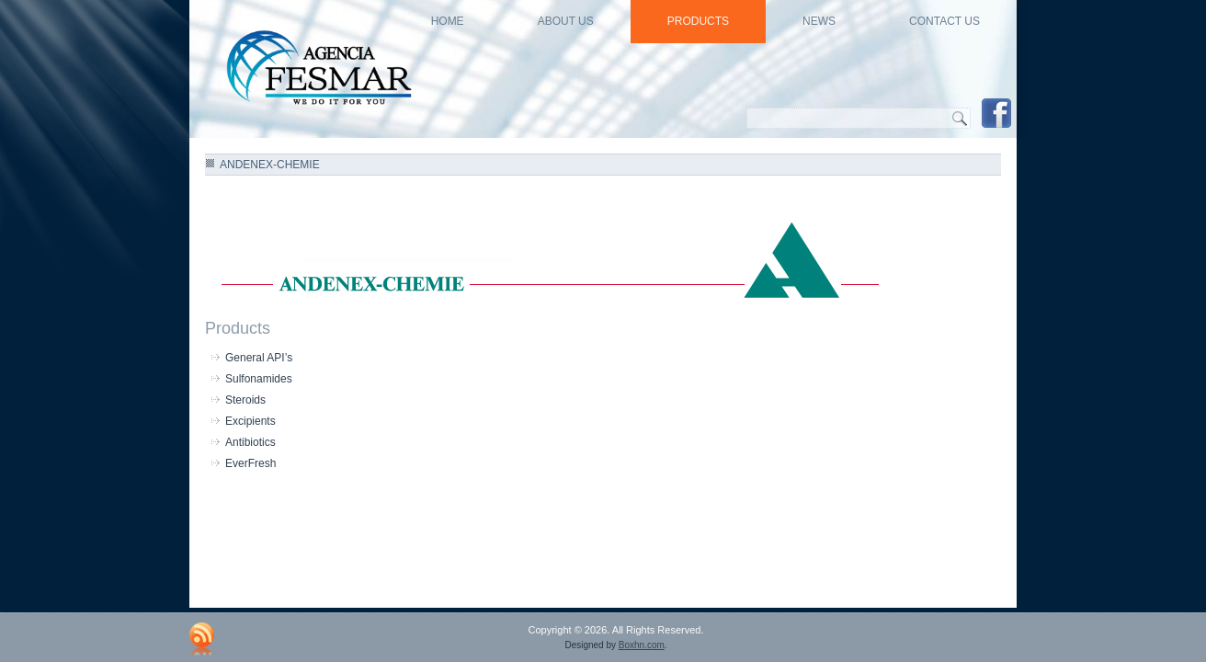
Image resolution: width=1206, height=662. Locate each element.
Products (698, 21)
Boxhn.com (642, 645)
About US (566, 21)
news (819, 21)
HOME (447, 21)
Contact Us (944, 21)
